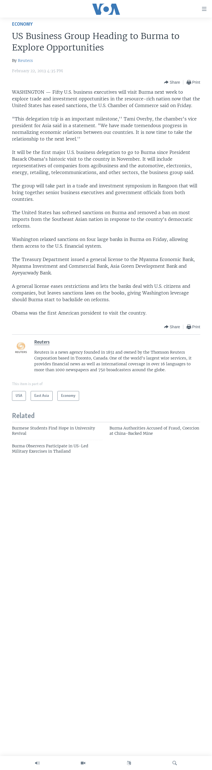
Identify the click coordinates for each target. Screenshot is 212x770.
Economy (22, 24)
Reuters (25, 60)
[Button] (172, 82)
